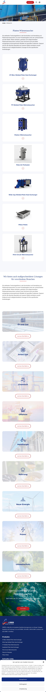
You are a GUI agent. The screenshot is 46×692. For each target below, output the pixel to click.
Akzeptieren (23, 679)
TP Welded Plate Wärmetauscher (10, 644)
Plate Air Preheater (7, 652)
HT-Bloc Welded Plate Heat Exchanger (12, 639)
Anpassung (23, 689)
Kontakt (30, 2)
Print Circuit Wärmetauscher (9, 649)
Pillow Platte (5, 654)
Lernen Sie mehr (23, 336)
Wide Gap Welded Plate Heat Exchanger (12, 642)
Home (3, 23)
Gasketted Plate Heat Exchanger (10, 647)
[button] (43, 662)
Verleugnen (23, 684)
